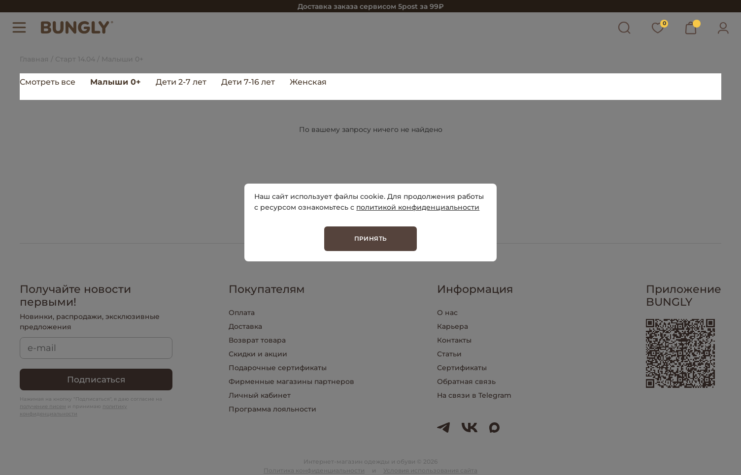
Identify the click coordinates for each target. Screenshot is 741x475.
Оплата (242, 312)
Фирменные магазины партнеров (291, 381)
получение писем (43, 406)
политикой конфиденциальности (417, 207)
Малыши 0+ (115, 82)
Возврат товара (257, 340)
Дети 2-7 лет (181, 82)
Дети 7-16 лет (248, 82)
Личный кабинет (260, 395)
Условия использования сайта (430, 470)
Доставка (245, 326)
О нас (447, 312)
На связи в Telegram (474, 395)
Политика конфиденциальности (314, 470)
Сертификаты (462, 367)
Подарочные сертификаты (278, 367)
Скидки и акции (258, 353)
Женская (308, 82)
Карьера (452, 326)
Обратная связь (466, 381)
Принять (370, 238)
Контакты (454, 340)
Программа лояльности (272, 409)
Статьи (449, 353)
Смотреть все (47, 82)
